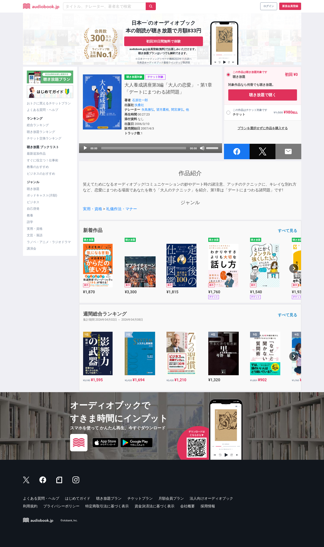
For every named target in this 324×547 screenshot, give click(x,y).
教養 (30, 215)
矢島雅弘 (148, 109)
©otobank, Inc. (69, 520)
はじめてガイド (77, 498)
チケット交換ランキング (44, 138)
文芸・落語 (35, 235)
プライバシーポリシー (61, 506)
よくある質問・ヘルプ (42, 110)
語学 (30, 222)
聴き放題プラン (109, 498)
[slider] (143, 148)
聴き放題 (33, 189)
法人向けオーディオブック (211, 498)
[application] (150, 148)
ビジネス (33, 202)
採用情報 (208, 506)
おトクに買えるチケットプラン (49, 103)
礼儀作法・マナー (121, 209)
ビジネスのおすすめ (41, 173)
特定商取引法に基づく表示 (107, 506)
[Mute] (202, 148)
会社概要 (187, 506)
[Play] (85, 148)
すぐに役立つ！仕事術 (42, 160)
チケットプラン (140, 498)
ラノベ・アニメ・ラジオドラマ (49, 242)
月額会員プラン (171, 498)
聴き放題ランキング (41, 132)
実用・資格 (35, 228)
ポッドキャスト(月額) (42, 195)
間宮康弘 (177, 109)
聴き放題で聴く (262, 95)
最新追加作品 (36, 153)
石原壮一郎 (140, 100)
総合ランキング (38, 125)
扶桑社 (139, 105)
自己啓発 (33, 208)
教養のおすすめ (38, 167)
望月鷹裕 (162, 109)
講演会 (31, 248)
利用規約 (30, 506)
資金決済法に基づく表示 (154, 506)
